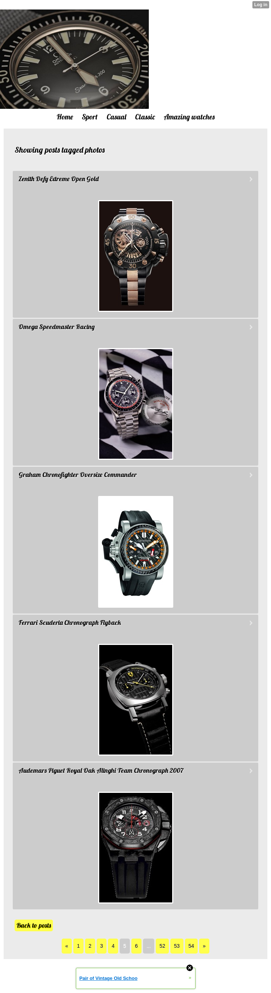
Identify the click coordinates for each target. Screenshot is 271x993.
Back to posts (33, 925)
